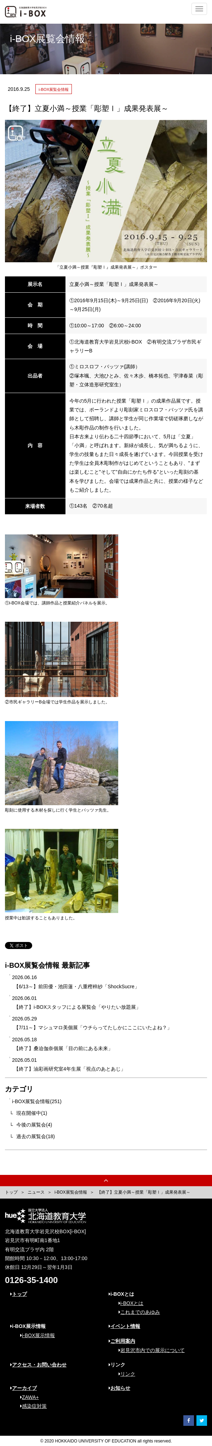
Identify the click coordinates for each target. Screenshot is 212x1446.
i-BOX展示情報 (35, 1335)
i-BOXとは (128, 1303)
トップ (11, 1192)
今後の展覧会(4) (34, 1125)
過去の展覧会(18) (35, 1136)
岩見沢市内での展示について (149, 1350)
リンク (124, 1374)
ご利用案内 (122, 1341)
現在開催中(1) (31, 1113)
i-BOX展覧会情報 (71, 1192)
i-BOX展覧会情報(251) (37, 1101)
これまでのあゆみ (137, 1312)
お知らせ (119, 1388)
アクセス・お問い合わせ (38, 1365)
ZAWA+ (27, 1397)
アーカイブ (23, 1388)
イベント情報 (124, 1326)
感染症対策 (31, 1406)
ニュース (36, 1192)
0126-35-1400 (31, 1280)
